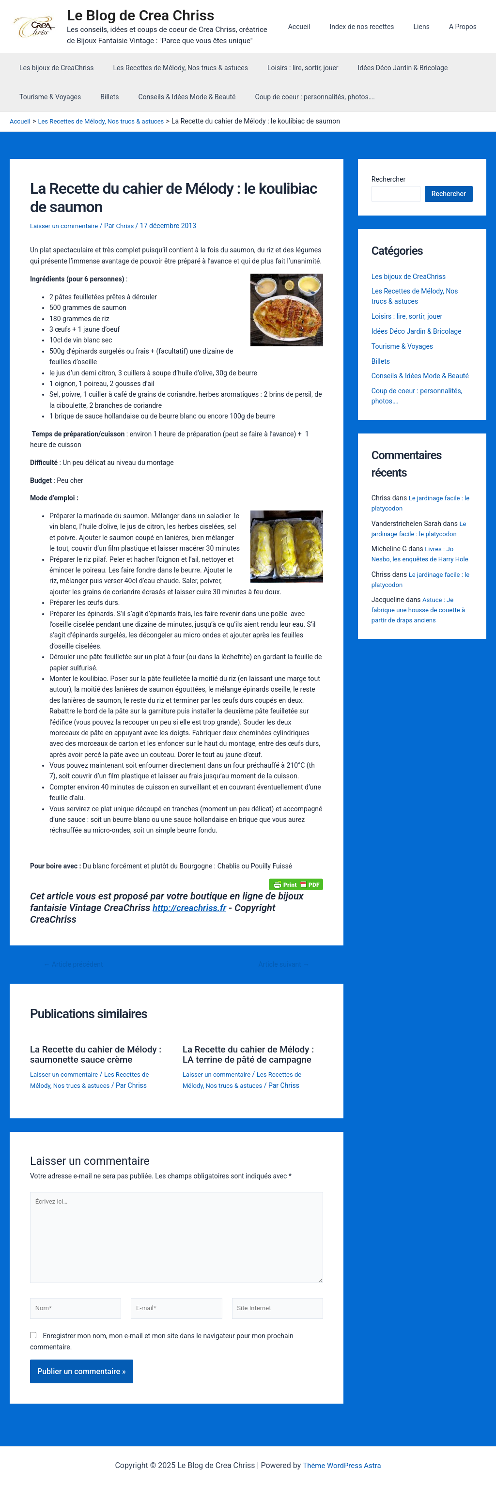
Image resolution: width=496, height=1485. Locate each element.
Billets (101, 97)
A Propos (466, 27)
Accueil (320, 27)
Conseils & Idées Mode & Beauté (172, 97)
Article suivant (281, 964)
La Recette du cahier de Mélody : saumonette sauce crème (98, 1053)
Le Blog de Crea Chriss (145, 15)
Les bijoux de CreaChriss (53, 68)
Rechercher (388, 179)
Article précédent (76, 964)
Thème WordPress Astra (342, 1465)
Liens (430, 27)
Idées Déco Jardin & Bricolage (383, 68)
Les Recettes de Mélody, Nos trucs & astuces (171, 68)
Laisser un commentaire (66, 226)
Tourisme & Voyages (47, 97)
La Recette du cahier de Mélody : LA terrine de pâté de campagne (250, 1058)
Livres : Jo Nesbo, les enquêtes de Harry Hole (416, 561)
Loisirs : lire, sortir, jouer (288, 68)
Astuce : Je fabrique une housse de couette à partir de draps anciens (422, 622)
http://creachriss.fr (192, 907)
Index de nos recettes (376, 27)
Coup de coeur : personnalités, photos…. (295, 97)
